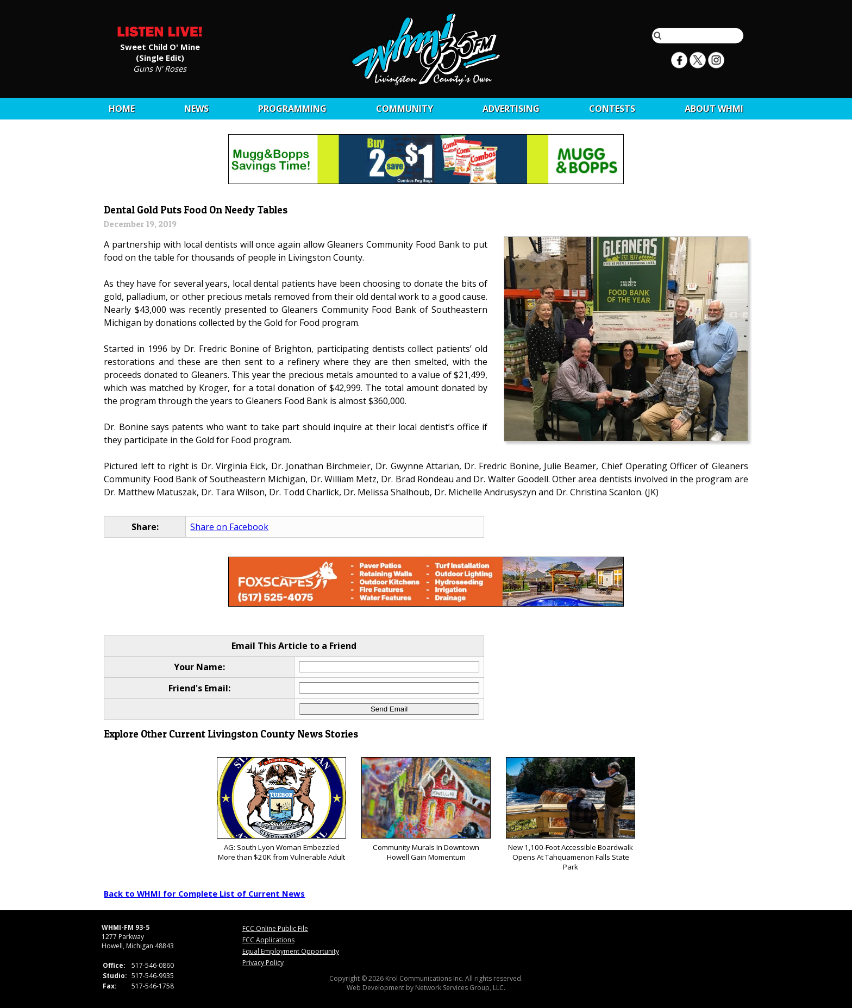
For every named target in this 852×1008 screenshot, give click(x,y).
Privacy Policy (263, 962)
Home (122, 109)
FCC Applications (268, 939)
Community (404, 109)
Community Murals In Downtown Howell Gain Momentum (425, 809)
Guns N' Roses (159, 67)
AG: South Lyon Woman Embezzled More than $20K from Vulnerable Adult (281, 809)
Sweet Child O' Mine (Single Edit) (160, 51)
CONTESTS (612, 109)
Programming (292, 109)
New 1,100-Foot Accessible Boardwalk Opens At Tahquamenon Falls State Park (570, 814)
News (196, 109)
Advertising (511, 109)
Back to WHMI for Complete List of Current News (204, 893)
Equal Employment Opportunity (290, 951)
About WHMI (714, 109)
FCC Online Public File (275, 928)
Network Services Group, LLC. (460, 987)
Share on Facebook (229, 527)
